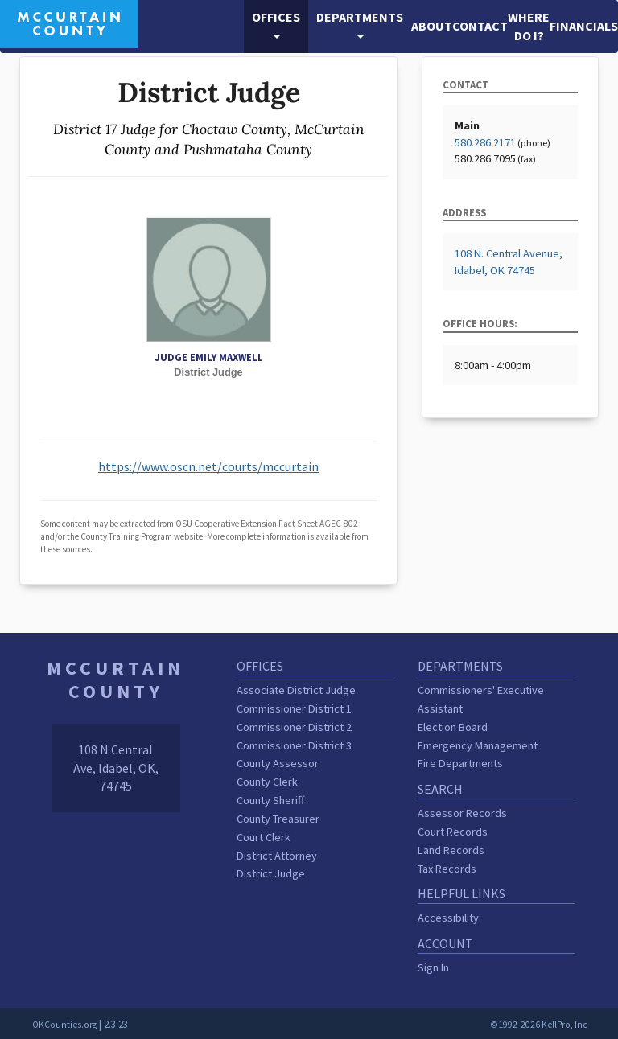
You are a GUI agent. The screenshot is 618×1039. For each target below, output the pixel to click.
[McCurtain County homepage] (69, 22)
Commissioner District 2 (294, 727)
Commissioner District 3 (294, 745)
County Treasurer (278, 818)
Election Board (453, 727)
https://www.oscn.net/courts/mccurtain (208, 466)
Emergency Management (478, 745)
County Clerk (267, 781)
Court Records (453, 831)
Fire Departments (460, 763)
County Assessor (278, 763)
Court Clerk (263, 837)
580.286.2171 (485, 142)
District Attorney (277, 855)
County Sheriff (270, 800)
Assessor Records (462, 813)
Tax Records (447, 868)
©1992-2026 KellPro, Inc (538, 1024)
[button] (276, 26)
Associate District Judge (296, 690)
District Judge (271, 873)
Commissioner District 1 (294, 708)
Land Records (451, 850)
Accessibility (448, 917)
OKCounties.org (64, 1024)
